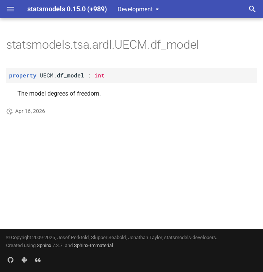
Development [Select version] (135, 9)
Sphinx (44, 245)
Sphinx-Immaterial (93, 245)
